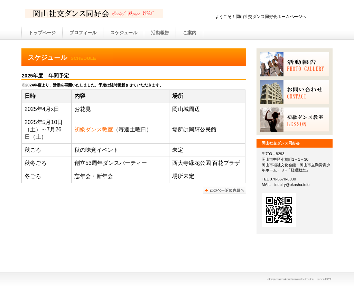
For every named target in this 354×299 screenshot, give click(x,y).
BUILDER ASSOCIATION (94, 13)
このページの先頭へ (224, 190)
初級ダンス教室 (93, 129)
